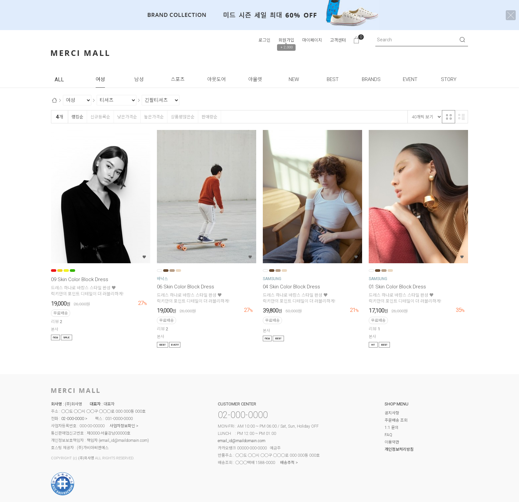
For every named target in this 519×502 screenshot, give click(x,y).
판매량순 (209, 116)
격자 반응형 (448, 116)
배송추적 (287, 462)
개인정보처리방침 (399, 449)
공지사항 (392, 413)
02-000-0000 (72, 418)
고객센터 (338, 40)
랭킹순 (77, 116)
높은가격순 (154, 116)
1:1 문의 (392, 427)
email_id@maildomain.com (124, 440)
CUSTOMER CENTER (237, 403)
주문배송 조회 (396, 420)
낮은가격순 (127, 116)
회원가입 (286, 40)
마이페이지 (312, 40)
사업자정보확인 (122, 426)
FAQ (388, 435)
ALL (59, 79)
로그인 (264, 40)
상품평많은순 (182, 116)
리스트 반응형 (461, 116)
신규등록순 (100, 116)
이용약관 (392, 442)
